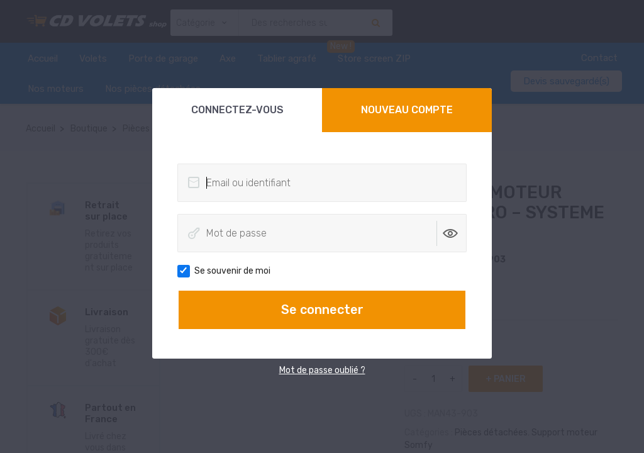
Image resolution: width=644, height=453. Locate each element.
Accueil (43, 58)
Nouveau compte (407, 110)
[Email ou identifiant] (322, 183)
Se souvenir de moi (228, 271)
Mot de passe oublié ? (322, 370)
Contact (599, 58)
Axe (227, 58)
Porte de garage (163, 58)
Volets (93, 58)
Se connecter (322, 309)
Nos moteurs (56, 88)
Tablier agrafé (286, 58)
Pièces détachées (491, 432)
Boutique (89, 128)
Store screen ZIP (374, 58)
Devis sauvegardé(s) (566, 81)
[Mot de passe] (322, 233)
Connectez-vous (237, 110)
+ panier (506, 379)
